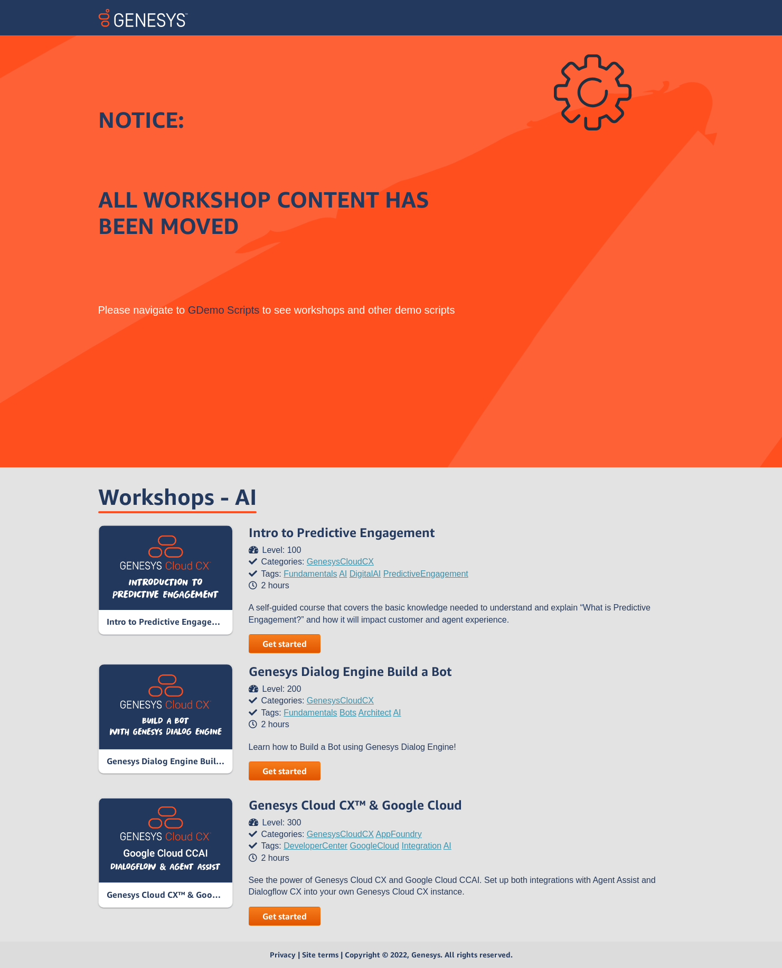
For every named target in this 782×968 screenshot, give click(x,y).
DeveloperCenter (315, 845)
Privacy (283, 954)
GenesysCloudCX (340, 561)
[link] (165, 579)
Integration (421, 845)
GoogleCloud (374, 845)
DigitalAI (365, 573)
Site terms (320, 954)
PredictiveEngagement (425, 573)
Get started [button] (284, 643)
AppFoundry (399, 834)
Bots (348, 712)
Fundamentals (310, 573)
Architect (375, 712)
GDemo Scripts (224, 310)
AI (343, 573)
